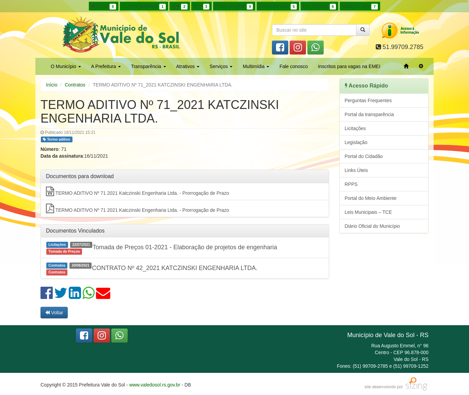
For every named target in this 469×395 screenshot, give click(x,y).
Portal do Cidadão (364, 156)
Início (103, 6)
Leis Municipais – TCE (368, 212)
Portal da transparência (369, 114)
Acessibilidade (144, 6)
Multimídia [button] (256, 66)
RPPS (351, 184)
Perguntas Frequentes (368, 100)
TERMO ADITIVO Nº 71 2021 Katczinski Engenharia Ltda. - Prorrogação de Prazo (137, 191)
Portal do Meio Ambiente (371, 198)
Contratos (75, 85)
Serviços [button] (221, 66)
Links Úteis (356, 170)
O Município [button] (66, 66)
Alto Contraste (278, 6)
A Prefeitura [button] (106, 66)
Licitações (355, 128)
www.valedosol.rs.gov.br (154, 385)
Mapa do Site (360, 6)
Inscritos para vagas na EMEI (349, 66)
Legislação (356, 142)
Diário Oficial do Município (372, 226)
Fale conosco (293, 66)
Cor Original (319, 6)
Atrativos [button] (187, 66)
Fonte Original (234, 6)
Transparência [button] (148, 66)
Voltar (54, 312)
